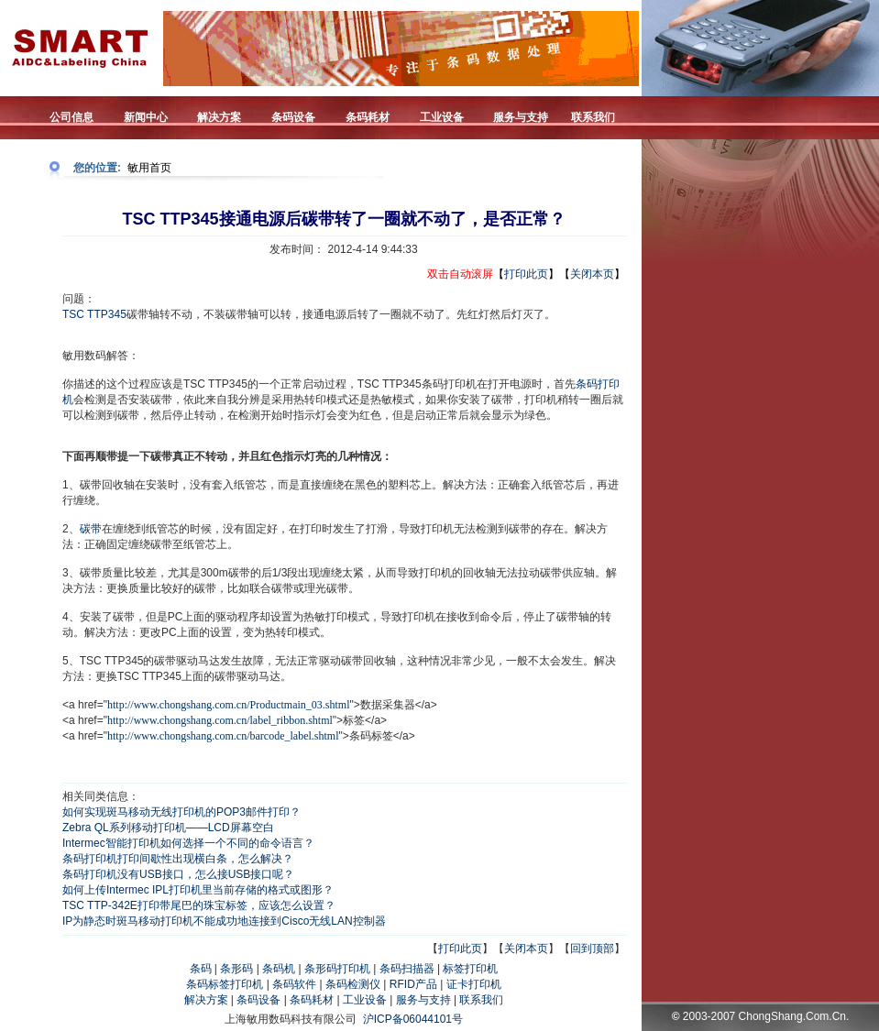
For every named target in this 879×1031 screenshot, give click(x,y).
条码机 (278, 968)
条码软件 (294, 984)
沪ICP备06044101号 (413, 1019)
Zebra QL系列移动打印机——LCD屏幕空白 (168, 827)
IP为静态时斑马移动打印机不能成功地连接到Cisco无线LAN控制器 (224, 921)
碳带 (91, 528)
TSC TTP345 (94, 314)
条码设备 (258, 999)
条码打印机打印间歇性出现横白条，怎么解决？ (177, 858)
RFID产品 (413, 984)
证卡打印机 (473, 984)
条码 (201, 968)
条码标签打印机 (224, 984)
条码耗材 (312, 999)
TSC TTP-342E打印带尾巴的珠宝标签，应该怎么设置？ (198, 905)
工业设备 (365, 999)
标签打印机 (470, 968)
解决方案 (206, 999)
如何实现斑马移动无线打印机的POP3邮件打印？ (181, 812)
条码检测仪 (352, 984)
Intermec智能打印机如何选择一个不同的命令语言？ (188, 843)
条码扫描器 (406, 968)
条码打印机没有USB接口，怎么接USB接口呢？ (178, 874)
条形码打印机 (337, 968)
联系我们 (481, 999)
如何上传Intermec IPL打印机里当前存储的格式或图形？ (198, 889)
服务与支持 (423, 999)
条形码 (236, 968)
